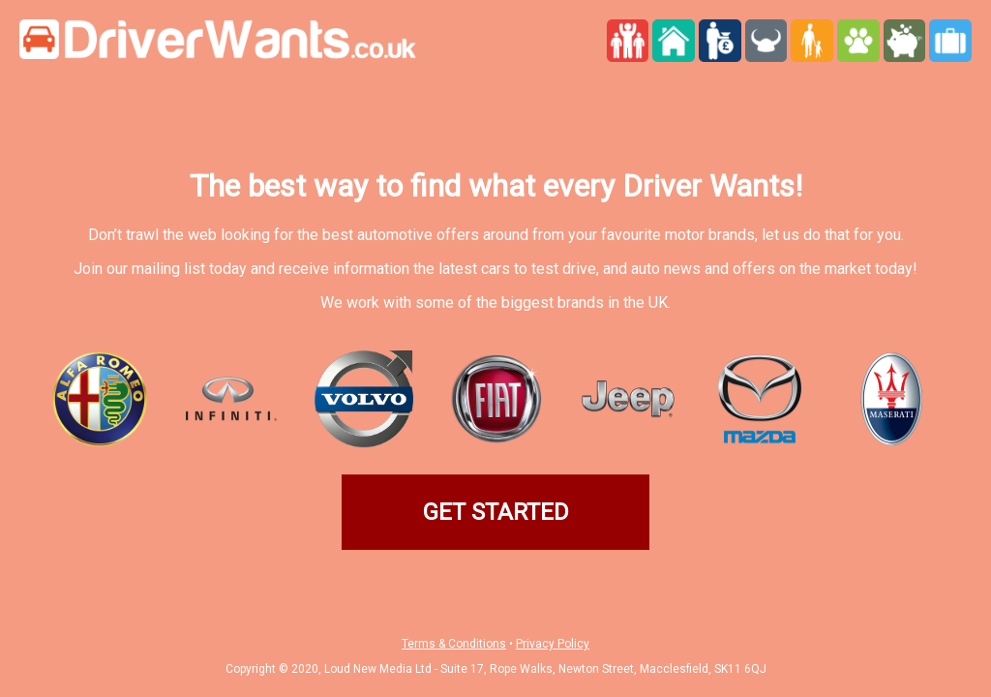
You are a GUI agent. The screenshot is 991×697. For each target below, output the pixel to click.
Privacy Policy (552, 644)
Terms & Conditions (454, 644)
